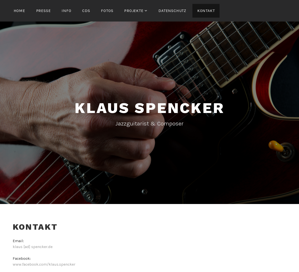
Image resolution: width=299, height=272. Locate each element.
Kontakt (206, 10)
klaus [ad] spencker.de (33, 246)
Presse (43, 10)
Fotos (107, 10)
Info (66, 10)
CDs (86, 10)
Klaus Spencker (149, 108)
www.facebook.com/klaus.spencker (44, 264)
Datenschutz (172, 10)
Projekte (133, 10)
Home (19, 10)
